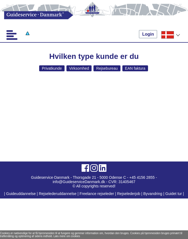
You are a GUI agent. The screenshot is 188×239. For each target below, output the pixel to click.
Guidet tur (173, 193)
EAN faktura (135, 68)
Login (148, 34)
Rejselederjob (128, 193)
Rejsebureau (107, 68)
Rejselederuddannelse (58, 193)
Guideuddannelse (21, 193)
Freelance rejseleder (96, 193)
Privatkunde (52, 68)
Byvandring (152, 193)
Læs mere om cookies (66, 236)
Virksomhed (79, 68)
